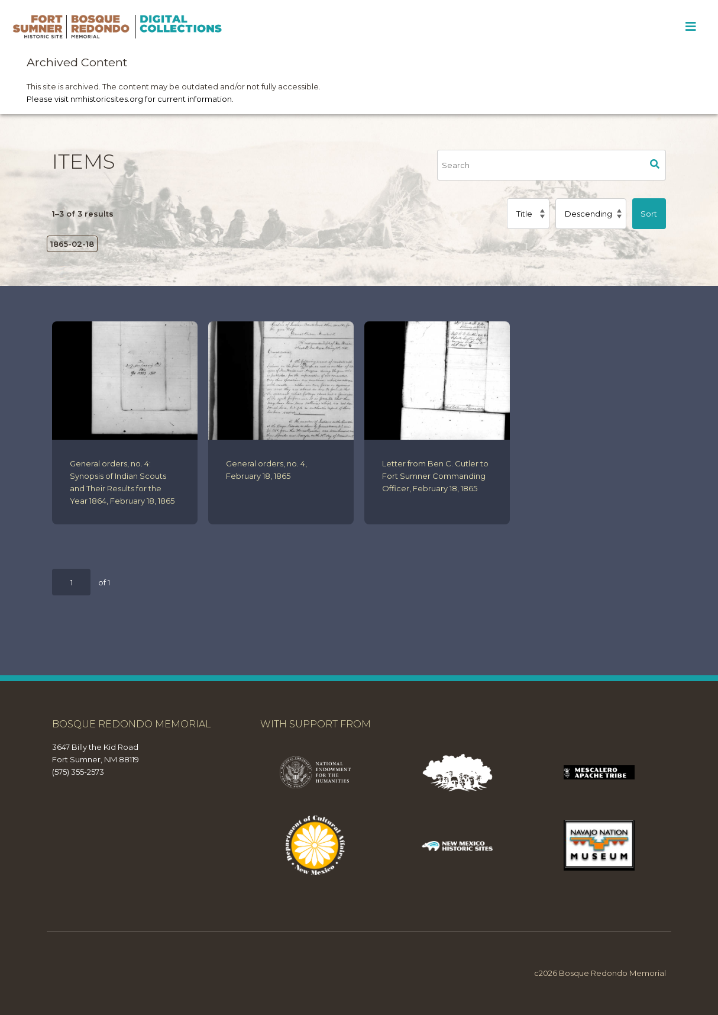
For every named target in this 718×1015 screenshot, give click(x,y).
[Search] (540, 165)
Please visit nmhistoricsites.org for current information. (130, 99)
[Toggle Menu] (690, 26)
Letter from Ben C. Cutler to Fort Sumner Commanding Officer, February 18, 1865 (435, 476)
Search (655, 165)
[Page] (71, 582)
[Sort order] (590, 213)
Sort (649, 213)
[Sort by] (528, 213)
